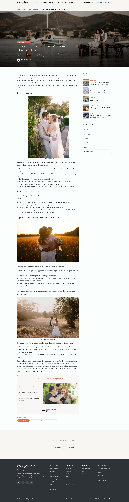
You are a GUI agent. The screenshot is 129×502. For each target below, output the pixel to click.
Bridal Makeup (53, 479)
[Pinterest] (27, 482)
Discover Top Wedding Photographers (48, 378)
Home (18, 9)
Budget (68, 481)
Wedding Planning (34, 9)
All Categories (53, 489)
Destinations (85, 474)
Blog (24, 9)
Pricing (100, 477)
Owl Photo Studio (49, 158)
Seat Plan (68, 479)
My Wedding (69, 468)
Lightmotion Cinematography (50, 262)
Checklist (68, 471)
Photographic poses (23, 162)
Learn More (101, 475)
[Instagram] (18, 482)
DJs (51, 484)
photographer (21, 88)
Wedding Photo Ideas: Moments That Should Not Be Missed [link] (54, 9)
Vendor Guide (102, 480)
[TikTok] (31, 482)
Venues (51, 474)
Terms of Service (70, 499)
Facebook (58, 447)
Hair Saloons (53, 481)
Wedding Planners (54, 476)
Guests (68, 476)
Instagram (70, 447)
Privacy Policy (60, 499)
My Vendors (69, 474)
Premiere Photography (49, 339)
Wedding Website (70, 484)
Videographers (54, 471)
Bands (51, 487)
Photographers (54, 468)
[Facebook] (23, 482)
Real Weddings (86, 468)
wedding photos (25, 361)
